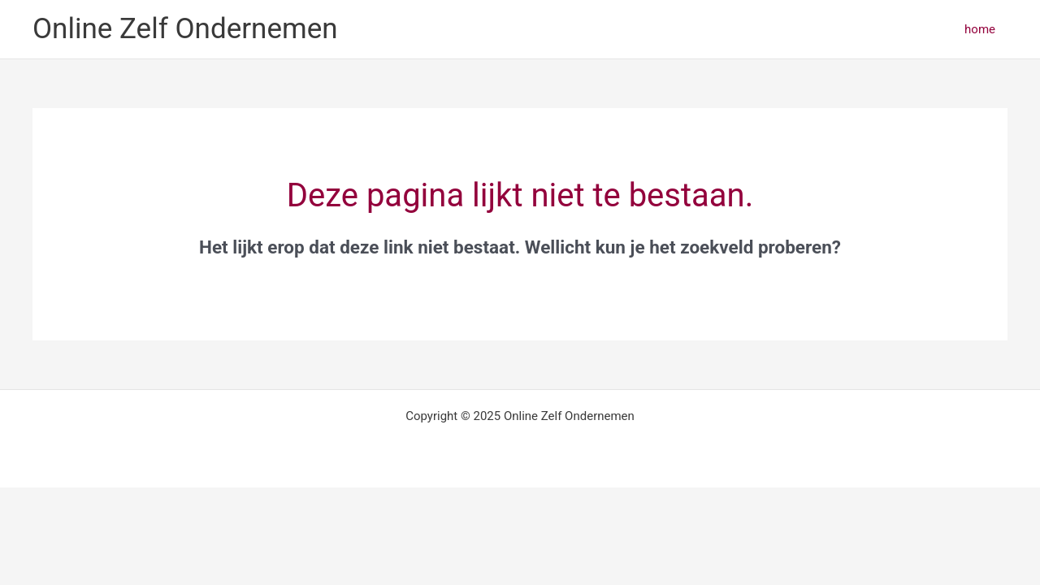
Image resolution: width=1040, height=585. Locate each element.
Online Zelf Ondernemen (185, 29)
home (979, 29)
